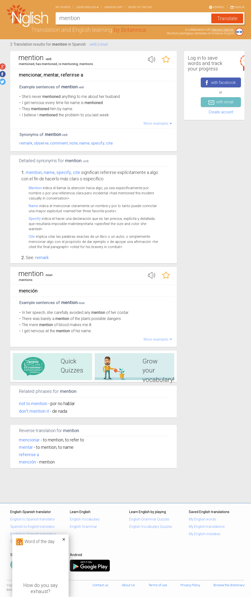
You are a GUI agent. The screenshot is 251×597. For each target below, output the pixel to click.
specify (97, 143)
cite (109, 143)
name (84, 143)
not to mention (33, 403)
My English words (202, 519)
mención (27, 461)
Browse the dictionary (228, 585)
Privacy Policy (190, 585)
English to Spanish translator (32, 519)
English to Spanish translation (33, 534)
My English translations (207, 527)
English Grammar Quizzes (149, 519)
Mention (34, 172)
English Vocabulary (85, 519)
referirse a (29, 454)
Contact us (100, 585)
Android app (113, 7)
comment (59, 143)
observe (41, 143)
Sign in (237, 7)
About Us (128, 585)
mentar (26, 447)
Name (33, 206)
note (73, 143)
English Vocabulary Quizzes (150, 527)
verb (93, 44)
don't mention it (34, 411)
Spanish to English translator (32, 527)
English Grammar (83, 527)
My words (63, 7)
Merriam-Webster (223, 29)
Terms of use (158, 585)
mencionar (29, 439)
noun (104, 44)
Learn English (87, 7)
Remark (42, 257)
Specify (35, 218)
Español (217, 7)
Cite (32, 236)
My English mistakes (204, 534)
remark (25, 143)
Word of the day (140, 7)
